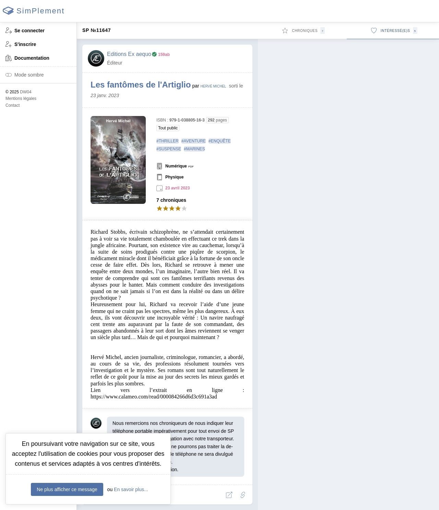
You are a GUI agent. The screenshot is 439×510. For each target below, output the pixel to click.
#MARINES (194, 149)
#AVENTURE (193, 141)
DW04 (25, 92)
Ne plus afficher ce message (67, 489)
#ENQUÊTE (220, 141)
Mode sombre (24, 75)
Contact (12, 105)
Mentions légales (20, 98)
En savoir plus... (131, 489)
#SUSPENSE (168, 149)
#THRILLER (167, 141)
